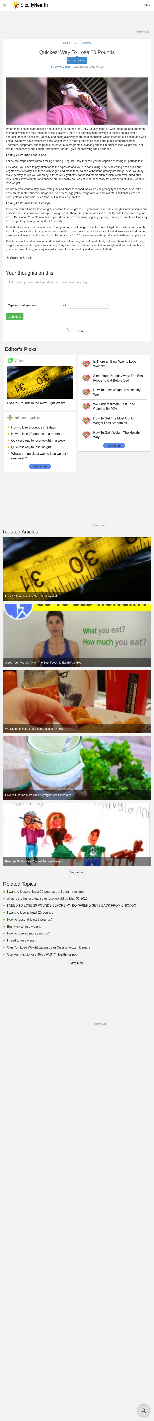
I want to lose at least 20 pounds (30, 912)
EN (147, 5)
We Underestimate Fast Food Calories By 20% (114, 406)
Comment (15, 316)
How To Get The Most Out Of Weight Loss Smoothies (114, 421)
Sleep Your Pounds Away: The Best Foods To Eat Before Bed (118, 378)
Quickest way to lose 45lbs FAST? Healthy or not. (42, 954)
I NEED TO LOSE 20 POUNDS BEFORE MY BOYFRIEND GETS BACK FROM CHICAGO (71, 905)
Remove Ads (142, 32)
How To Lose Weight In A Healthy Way (117, 392)
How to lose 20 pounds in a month (35, 434)
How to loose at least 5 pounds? (30, 919)
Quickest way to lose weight (31, 447)
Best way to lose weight (24, 926)
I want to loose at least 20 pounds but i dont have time (45, 891)
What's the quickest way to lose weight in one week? (40, 456)
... (75, 43)
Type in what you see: (22, 305)
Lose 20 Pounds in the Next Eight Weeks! (36, 403)
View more (40, 466)
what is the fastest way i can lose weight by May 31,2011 (47, 898)
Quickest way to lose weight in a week (38, 440)
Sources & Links (21, 258)
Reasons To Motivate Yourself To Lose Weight (33, 861)
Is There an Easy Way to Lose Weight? (114, 364)
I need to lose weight (21, 940)
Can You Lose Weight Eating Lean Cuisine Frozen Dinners (48, 947)
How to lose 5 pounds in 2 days (33, 427)
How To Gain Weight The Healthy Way (117, 435)
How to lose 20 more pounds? (28, 933)
